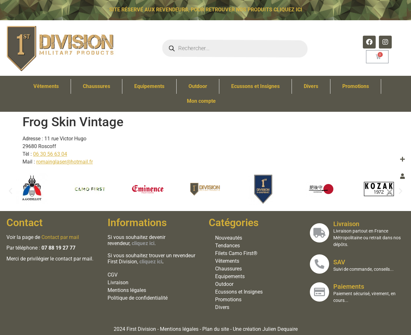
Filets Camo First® (236, 253)
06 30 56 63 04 (50, 154)
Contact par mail (60, 237)
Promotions (355, 86)
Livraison (118, 282)
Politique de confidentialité (138, 298)
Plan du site (215, 329)
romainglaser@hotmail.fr (64, 162)
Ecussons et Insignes (255, 86)
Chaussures (96, 86)
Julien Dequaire (280, 329)
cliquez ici (150, 262)
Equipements (149, 86)
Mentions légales (127, 290)
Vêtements (46, 86)
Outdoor (197, 86)
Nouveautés (228, 238)
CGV (113, 275)
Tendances (227, 245)
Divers (311, 86)
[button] (10, 191)
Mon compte (201, 101)
